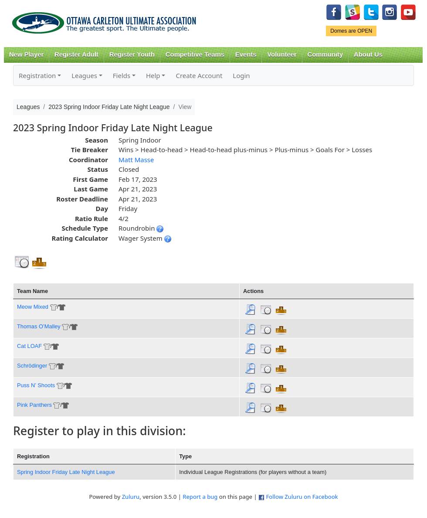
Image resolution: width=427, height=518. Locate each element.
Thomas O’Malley (39, 326)
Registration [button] (37, 75)
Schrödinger (32, 365)
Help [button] (153, 75)
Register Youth (132, 54)
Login (241, 75)
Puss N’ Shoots (36, 385)
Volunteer (281, 54)
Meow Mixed (32, 306)
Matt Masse (136, 159)
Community (325, 54)
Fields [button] (121, 75)
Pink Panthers (34, 405)
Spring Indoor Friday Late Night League (66, 472)
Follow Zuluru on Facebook (302, 497)
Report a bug (200, 497)
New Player (26, 54)
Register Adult (76, 54)
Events (246, 54)
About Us (368, 54)
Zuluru (131, 497)
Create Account (199, 75)
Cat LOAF (29, 346)
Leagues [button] (84, 75)
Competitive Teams (195, 54)
